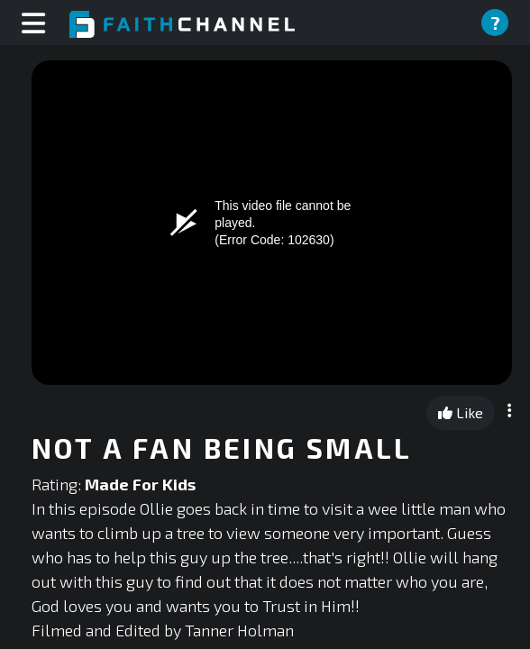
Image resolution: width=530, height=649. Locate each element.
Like (460, 412)
